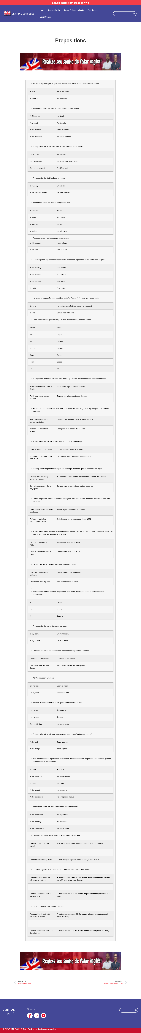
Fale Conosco (93, 10)
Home (42, 10)
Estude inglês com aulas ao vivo (70, 2)
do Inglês (9, 1014)
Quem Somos (45, 17)
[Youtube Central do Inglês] (43, 1015)
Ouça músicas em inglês (74, 10)
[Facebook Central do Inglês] (30, 1015)
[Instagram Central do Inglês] (36, 1015)
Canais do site (54, 10)
